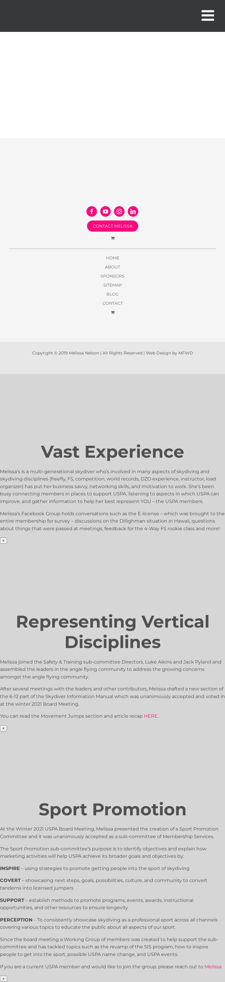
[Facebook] (91, 211)
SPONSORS (112, 276)
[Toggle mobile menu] (209, 15)
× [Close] (3, 540)
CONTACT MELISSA (112, 226)
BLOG (112, 294)
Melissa (212, 966)
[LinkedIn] (133, 211)
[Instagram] (119, 211)
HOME (112, 258)
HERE (151, 716)
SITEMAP (112, 285)
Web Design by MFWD (169, 353)
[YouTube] (105, 211)
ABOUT (112, 267)
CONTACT (113, 303)
